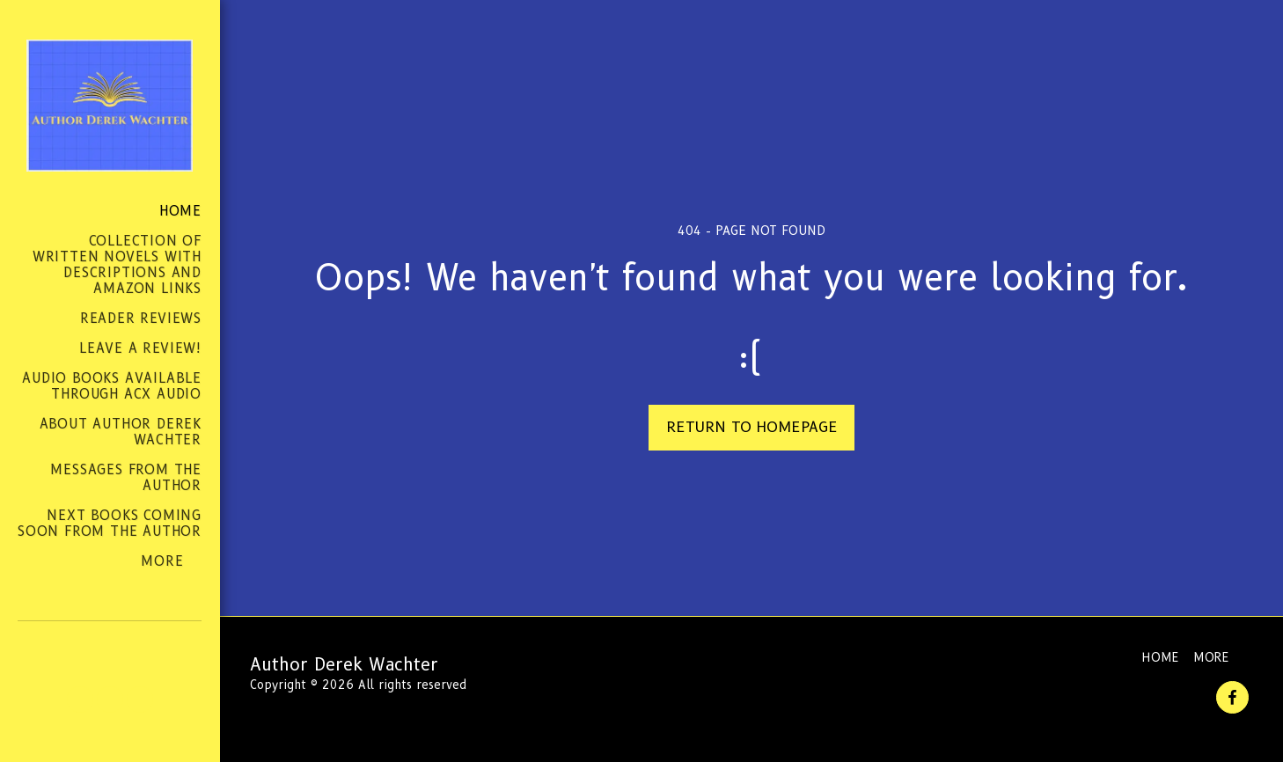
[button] (80, 699)
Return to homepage (752, 427)
